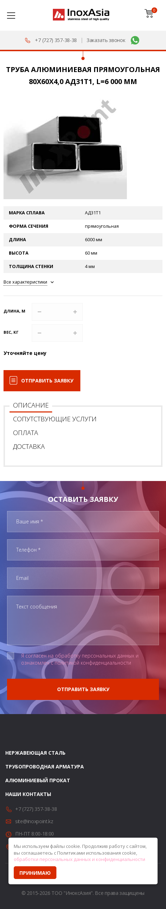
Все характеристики (25, 282)
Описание (31, 405)
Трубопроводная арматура (44, 766)
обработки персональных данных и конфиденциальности (79, 859)
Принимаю (35, 872)
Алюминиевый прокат (37, 780)
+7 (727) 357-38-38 (56, 40)
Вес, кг (11, 332)
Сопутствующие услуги (55, 419)
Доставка (29, 446)
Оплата (25, 432)
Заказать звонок (106, 40)
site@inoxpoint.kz (34, 821)
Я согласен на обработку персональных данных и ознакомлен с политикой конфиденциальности (80, 659)
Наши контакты (28, 794)
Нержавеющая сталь (35, 752)
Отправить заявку (47, 380)
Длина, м (14, 311)
